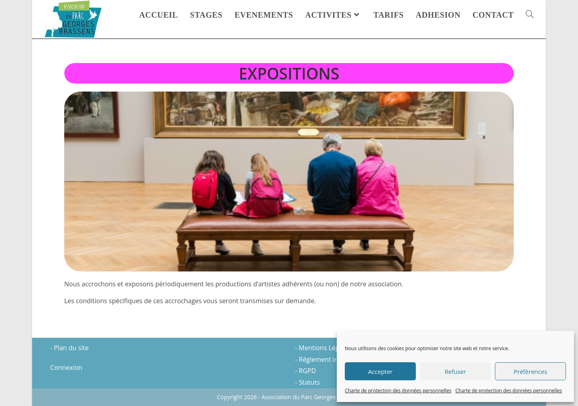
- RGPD (305, 370)
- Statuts (307, 382)
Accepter (380, 371)
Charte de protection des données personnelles (398, 390)
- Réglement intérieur (326, 359)
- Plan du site (69, 347)
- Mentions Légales (323, 347)
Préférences (530, 371)
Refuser (455, 371)
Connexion (66, 367)
